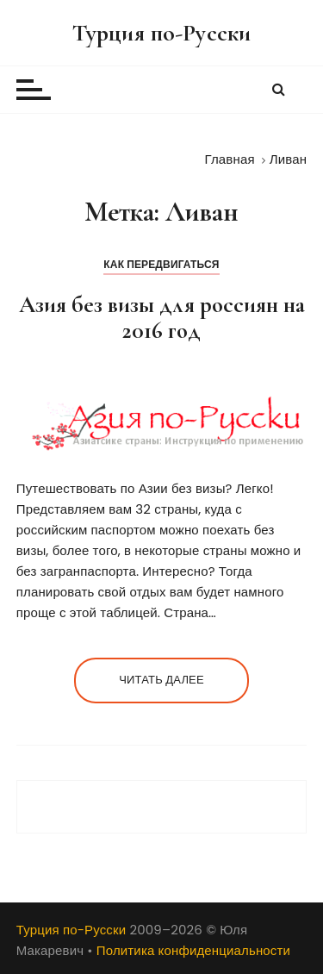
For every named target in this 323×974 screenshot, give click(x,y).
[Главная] (230, 159)
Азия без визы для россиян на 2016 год (162, 317)
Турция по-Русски (161, 32)
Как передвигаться (161, 264)
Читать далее (161, 679)
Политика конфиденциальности (193, 950)
